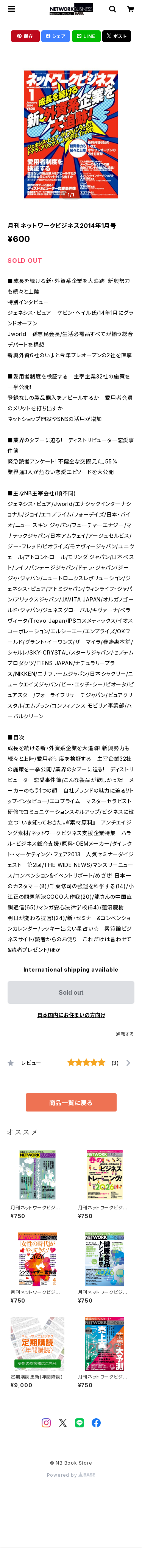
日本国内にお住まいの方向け (71, 1015)
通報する (125, 1034)
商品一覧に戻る (71, 1103)
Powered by (71, 1475)
